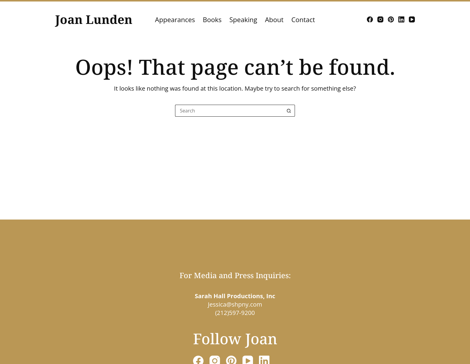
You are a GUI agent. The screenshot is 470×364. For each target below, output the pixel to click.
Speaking (243, 19)
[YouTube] (412, 19)
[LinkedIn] (401, 19)
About (274, 19)
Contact (303, 19)
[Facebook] (370, 19)
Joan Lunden (93, 19)
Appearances (175, 19)
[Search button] (289, 111)
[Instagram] (380, 19)
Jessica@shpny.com (235, 304)
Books (212, 19)
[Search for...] (229, 111)
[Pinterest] (391, 19)
